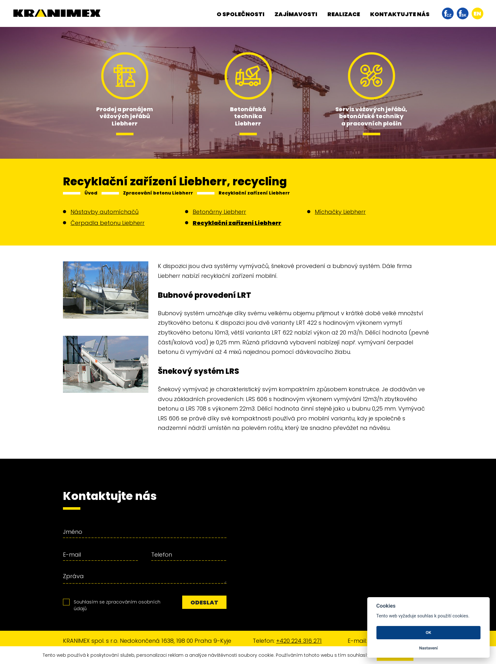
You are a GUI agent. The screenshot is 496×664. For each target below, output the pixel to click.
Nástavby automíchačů (105, 212)
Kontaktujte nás (400, 14)
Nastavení (428, 648)
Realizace (343, 14)
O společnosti (240, 14)
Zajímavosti (296, 14)
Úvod (90, 193)
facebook (448, 13)
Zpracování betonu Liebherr (158, 193)
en (477, 13)
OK (428, 632)
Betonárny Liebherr (219, 212)
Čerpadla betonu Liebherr (108, 223)
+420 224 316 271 (299, 641)
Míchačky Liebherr (340, 212)
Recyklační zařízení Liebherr (254, 193)
